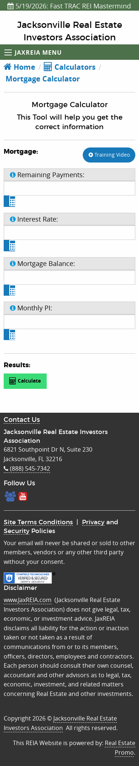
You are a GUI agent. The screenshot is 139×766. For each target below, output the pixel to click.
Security (16, 531)
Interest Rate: (34, 219)
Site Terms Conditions (38, 522)
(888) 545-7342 (27, 468)
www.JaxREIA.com (27, 600)
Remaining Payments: (47, 174)
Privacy (93, 522)
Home (19, 67)
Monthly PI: (31, 307)
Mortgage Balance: (42, 263)
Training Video (109, 154)
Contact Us (22, 420)
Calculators (70, 67)
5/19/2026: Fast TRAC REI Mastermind (69, 5)
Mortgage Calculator (42, 79)
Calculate (25, 380)
